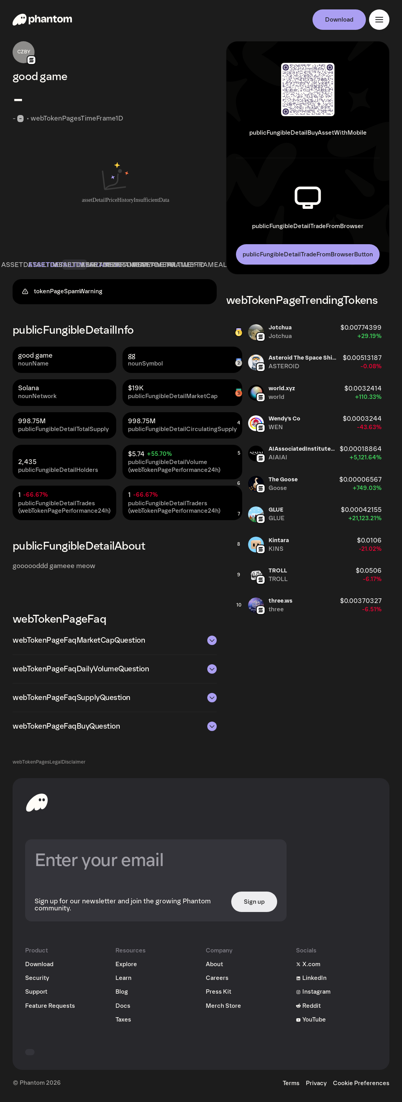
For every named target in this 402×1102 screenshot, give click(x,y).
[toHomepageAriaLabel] (37, 805)
